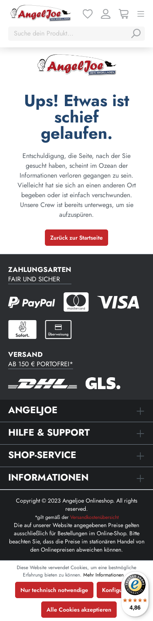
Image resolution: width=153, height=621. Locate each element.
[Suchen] (135, 33)
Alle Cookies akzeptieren (79, 609)
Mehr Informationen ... (106, 575)
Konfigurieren (120, 590)
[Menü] (141, 13)
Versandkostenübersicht (94, 517)
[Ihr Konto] (106, 13)
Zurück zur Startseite (76, 238)
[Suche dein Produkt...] (68, 33)
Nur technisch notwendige (54, 590)
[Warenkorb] (124, 13)
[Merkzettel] (88, 13)
